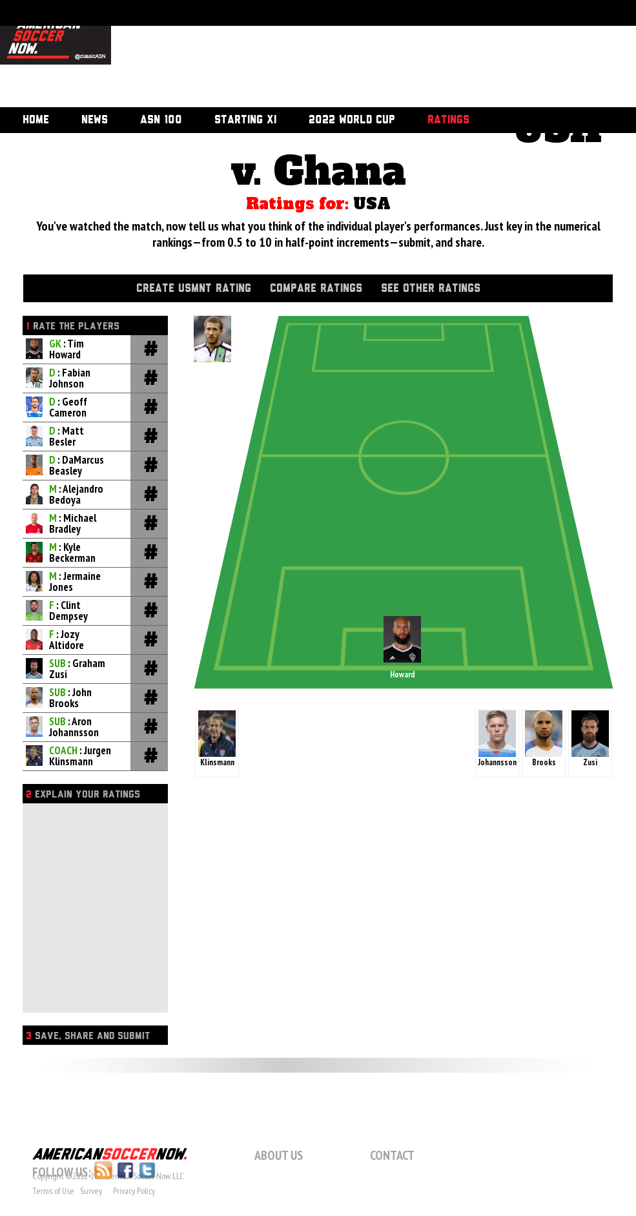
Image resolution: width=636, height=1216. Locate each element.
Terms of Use (53, 1191)
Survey (91, 1191)
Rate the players (72, 326)
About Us (278, 1155)
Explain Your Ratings (83, 794)
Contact (392, 1155)
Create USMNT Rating (193, 288)
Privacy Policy (134, 1191)
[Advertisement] (183, 54)
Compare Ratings (316, 288)
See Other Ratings (430, 288)
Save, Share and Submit (88, 1036)
